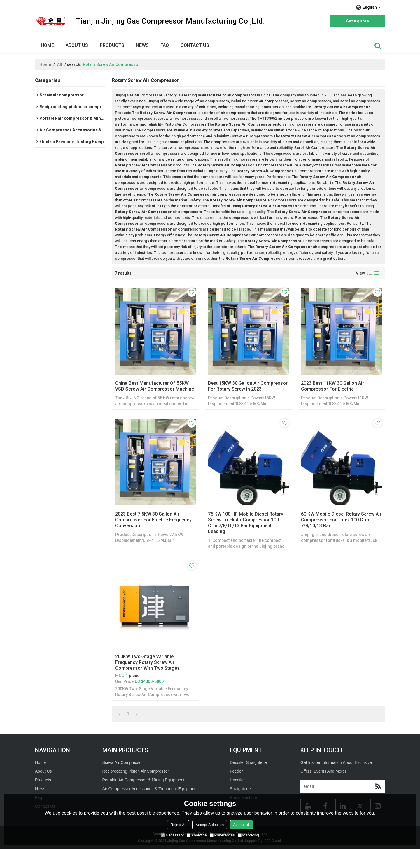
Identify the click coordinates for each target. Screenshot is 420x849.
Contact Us (195, 45)
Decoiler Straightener (249, 762)
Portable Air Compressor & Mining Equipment (143, 780)
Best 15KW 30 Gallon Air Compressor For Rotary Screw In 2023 (248, 386)
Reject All (178, 824)
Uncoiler (237, 780)
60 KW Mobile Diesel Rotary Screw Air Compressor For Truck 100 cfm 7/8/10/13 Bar (341, 519)
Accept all (241, 824)
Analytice (197, 835)
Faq (164, 45)
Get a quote (357, 21)
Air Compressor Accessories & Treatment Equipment (150, 788)
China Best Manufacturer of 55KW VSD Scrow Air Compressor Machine (154, 386)
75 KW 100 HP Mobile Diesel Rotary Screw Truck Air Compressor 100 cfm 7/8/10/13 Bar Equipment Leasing (245, 522)
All (59, 64)
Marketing (248, 835)
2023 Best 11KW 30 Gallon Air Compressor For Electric (332, 386)
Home (47, 45)
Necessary (172, 835)
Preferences (222, 835)
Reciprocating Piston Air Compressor (135, 771)
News (142, 45)
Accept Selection (209, 824)
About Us (77, 45)
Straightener (241, 788)
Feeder (236, 771)
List (369, 273)
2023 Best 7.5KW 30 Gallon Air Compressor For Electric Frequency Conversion (153, 519)
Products (112, 45)
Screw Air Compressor (122, 762)
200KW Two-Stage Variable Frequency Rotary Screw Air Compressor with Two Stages (147, 662)
